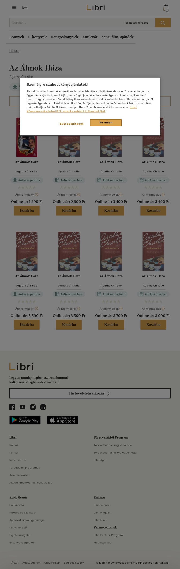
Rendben (105, 122)
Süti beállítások (72, 123)
